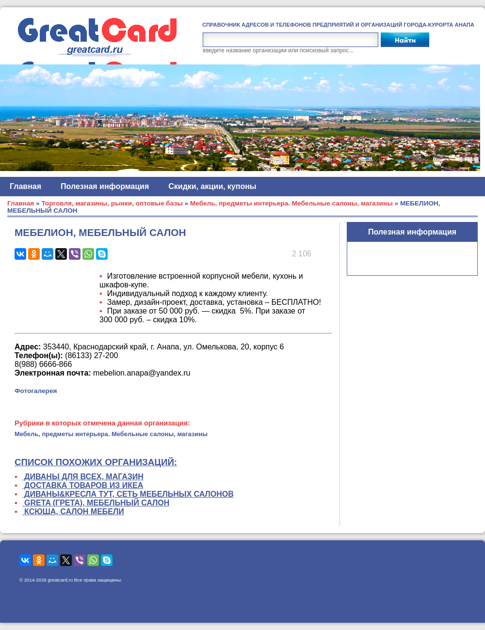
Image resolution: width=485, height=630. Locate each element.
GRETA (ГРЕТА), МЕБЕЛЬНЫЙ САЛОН (96, 503)
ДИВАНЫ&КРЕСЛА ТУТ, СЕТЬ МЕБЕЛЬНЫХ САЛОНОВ (128, 494)
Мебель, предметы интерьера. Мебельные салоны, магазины (291, 203)
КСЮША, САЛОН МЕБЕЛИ (73, 511)
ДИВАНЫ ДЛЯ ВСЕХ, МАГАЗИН (83, 476)
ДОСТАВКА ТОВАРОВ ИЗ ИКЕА (83, 485)
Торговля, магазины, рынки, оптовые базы (111, 203)
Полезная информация (105, 186)
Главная (25, 186)
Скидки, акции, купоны (212, 186)
